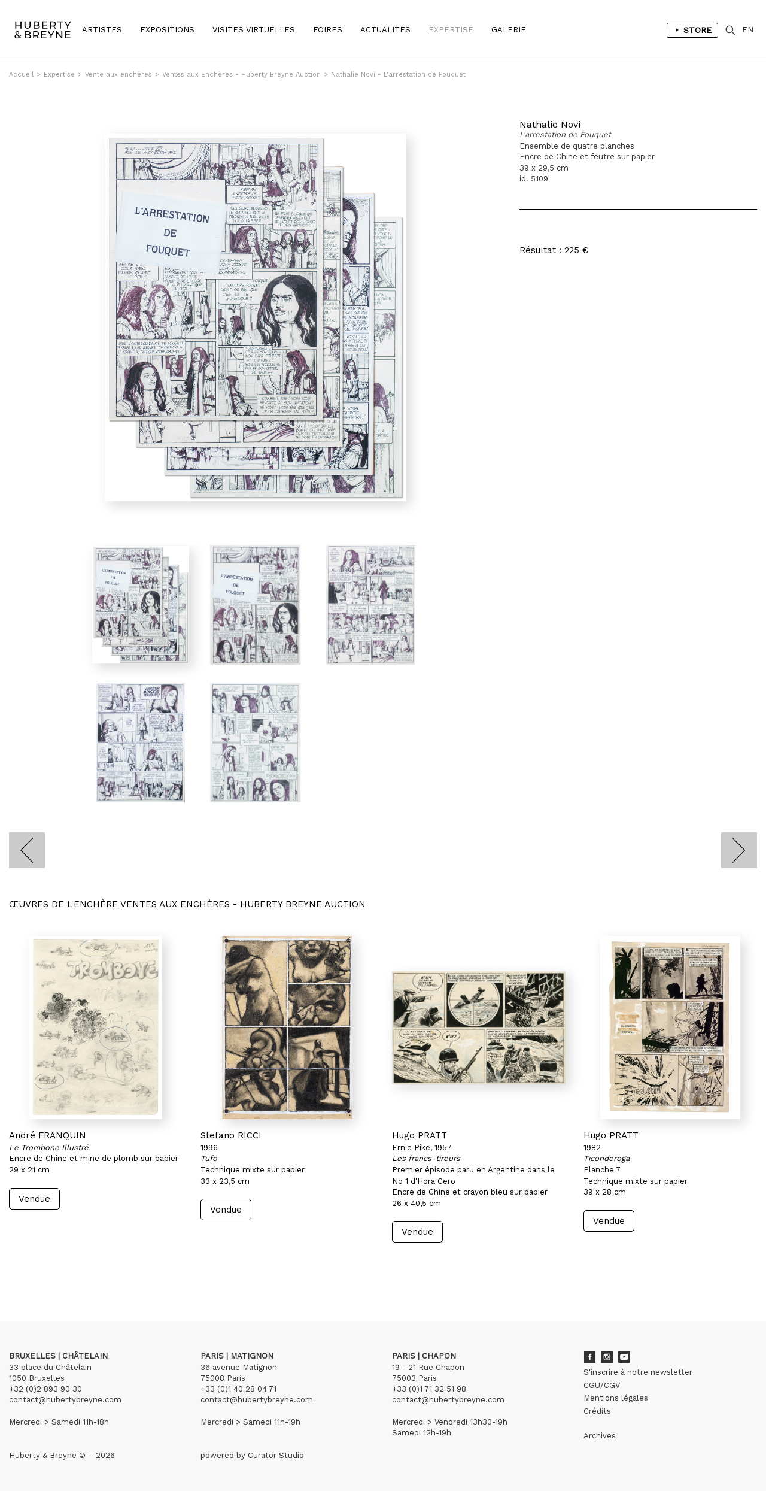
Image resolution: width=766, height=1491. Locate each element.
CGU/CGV (601, 1385)
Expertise (450, 29)
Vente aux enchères (118, 74)
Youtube (624, 1357)
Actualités (385, 29)
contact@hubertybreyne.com (65, 1399)
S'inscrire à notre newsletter (637, 1372)
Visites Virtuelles (253, 29)
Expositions (167, 29)
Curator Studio (276, 1455)
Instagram (607, 1357)
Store (692, 30)
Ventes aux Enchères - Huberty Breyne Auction (241, 74)
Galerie (508, 29)
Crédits (597, 1411)
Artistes (102, 29)
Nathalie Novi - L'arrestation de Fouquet (398, 74)
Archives (599, 1435)
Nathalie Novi (549, 124)
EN (747, 29)
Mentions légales (615, 1397)
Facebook (589, 1357)
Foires (327, 29)
